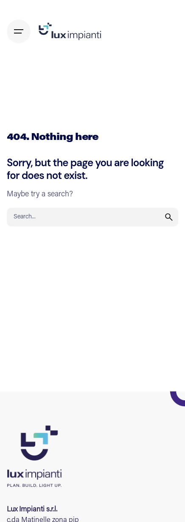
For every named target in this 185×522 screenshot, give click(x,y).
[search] (169, 217)
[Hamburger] (19, 31)
